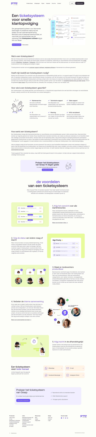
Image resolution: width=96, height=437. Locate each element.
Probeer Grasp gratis (17, 44)
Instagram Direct (13, 424)
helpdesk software (50, 68)
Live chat (11, 425)
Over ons (54, 3)
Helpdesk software (26, 419)
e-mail (84, 61)
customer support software (36, 68)
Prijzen (42, 3)
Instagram (32, 63)
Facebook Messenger (14, 422)
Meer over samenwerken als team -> (21, 320)
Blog (36, 418)
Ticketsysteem (25, 421)
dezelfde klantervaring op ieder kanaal (74, 81)
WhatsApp (19, 63)
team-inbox (21, 83)
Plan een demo (28, 44)
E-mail (10, 419)
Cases (36, 419)
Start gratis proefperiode (23, 401)
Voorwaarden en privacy (80, 433)
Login (72, 3)
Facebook (25, 63)
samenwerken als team (17, 150)
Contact (59, 3)
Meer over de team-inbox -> (60, 223)
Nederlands (13, 433)
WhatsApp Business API (27, 418)
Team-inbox (12, 418)
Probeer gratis (80, 3)
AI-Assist (11, 426)
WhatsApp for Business (14, 421)
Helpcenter (37, 421)
